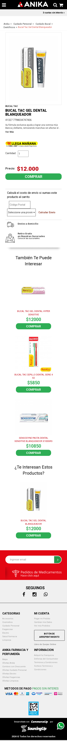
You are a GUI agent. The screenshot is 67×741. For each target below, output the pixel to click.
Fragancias (7, 629)
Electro (5, 633)
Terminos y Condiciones (45, 662)
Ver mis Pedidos (42, 626)
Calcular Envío (46, 212)
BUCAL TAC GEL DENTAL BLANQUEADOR (33, 522)
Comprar (33, 326)
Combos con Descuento (14, 666)
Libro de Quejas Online (45, 644)
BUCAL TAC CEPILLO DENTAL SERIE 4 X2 (33, 376)
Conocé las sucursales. (29, 238)
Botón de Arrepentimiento (49, 635)
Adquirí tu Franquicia (44, 655)
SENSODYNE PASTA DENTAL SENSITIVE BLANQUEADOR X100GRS (33, 440)
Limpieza (6, 640)
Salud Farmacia (9, 636)
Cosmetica (7, 622)
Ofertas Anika (8, 663)
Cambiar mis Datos (43, 622)
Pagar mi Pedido (42, 618)
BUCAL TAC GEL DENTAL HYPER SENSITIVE (33, 313)
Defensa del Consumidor (46, 659)
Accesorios (7, 618)
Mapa (5, 659)
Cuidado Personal (10, 626)
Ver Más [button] (9, 132)
